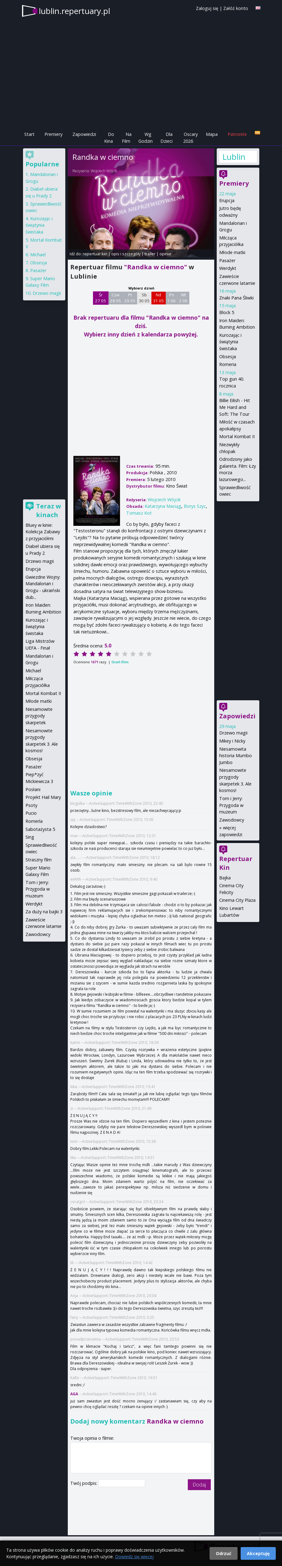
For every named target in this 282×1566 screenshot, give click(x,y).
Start (29, 134)
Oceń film (119, 662)
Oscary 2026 (190, 137)
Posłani (32, 789)
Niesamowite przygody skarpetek (39, 715)
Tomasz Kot (139, 513)
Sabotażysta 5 (40, 829)
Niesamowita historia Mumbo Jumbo (235, 755)
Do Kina (109, 137)
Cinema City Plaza (237, 900)
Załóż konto (235, 8)
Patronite (237, 134)
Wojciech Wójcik (104, 171)
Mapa (212, 134)
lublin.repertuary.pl (74, 10)
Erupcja (226, 200)
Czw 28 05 (115, 298)
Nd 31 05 (158, 298)
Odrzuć (223, 1553)
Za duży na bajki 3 (43, 912)
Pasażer (227, 260)
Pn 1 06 (171, 298)
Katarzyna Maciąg (163, 506)
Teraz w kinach (48, 510)
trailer (150, 254)
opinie (165, 254)
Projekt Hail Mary (43, 797)
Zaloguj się (207, 8)
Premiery (53, 134)
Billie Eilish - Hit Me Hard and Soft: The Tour (234, 407)
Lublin (233, 156)
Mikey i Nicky (232, 741)
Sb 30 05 (144, 298)
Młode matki (232, 252)
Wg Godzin (145, 137)
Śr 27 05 (100, 298)
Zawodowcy (231, 820)
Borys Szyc (195, 506)
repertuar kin (95, 254)
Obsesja (227, 356)
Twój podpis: (84, 1483)
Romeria (227, 364)
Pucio (31, 813)
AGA (74, 1394)
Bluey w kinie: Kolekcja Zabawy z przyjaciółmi (42, 531)
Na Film (127, 137)
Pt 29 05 (129, 298)
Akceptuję (258, 1553)
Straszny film (38, 860)
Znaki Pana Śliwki (236, 298)
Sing (29, 837)
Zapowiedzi (84, 134)
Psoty (31, 805)
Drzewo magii (233, 733)
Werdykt (227, 268)
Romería (34, 821)
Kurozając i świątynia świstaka (230, 341)
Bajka (225, 878)
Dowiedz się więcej (134, 1556)
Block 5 (226, 312)
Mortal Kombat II (237, 436)
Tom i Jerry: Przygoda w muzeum (231, 805)
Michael (38, 254)
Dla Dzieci (166, 137)
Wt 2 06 (183, 298)
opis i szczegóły (126, 254)
